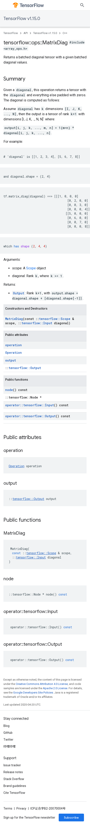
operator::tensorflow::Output (30, 416)
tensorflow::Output (25, 368)
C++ (65, 33)
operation (13, 345)
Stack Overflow (13, 779)
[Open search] (82, 5)
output (10, 360)
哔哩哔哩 (9, 746)
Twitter (8, 739)
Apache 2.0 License (55, 688)
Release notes (13, 772)
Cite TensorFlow (14, 792)
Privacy (21, 808)
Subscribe (71, 817)
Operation (13, 353)
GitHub (8, 732)
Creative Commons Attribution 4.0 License (42, 684)
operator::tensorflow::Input (29, 405)
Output (18, 293)
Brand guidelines (14, 786)
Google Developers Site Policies (33, 692)
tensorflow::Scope (54, 319)
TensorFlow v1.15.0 (21, 18)
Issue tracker (12, 765)
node (9, 390)
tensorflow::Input (37, 323)
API (26, 33)
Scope (31, 268)
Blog (6, 726)
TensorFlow (10, 33)
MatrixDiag (14, 319)
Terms (7, 808)
